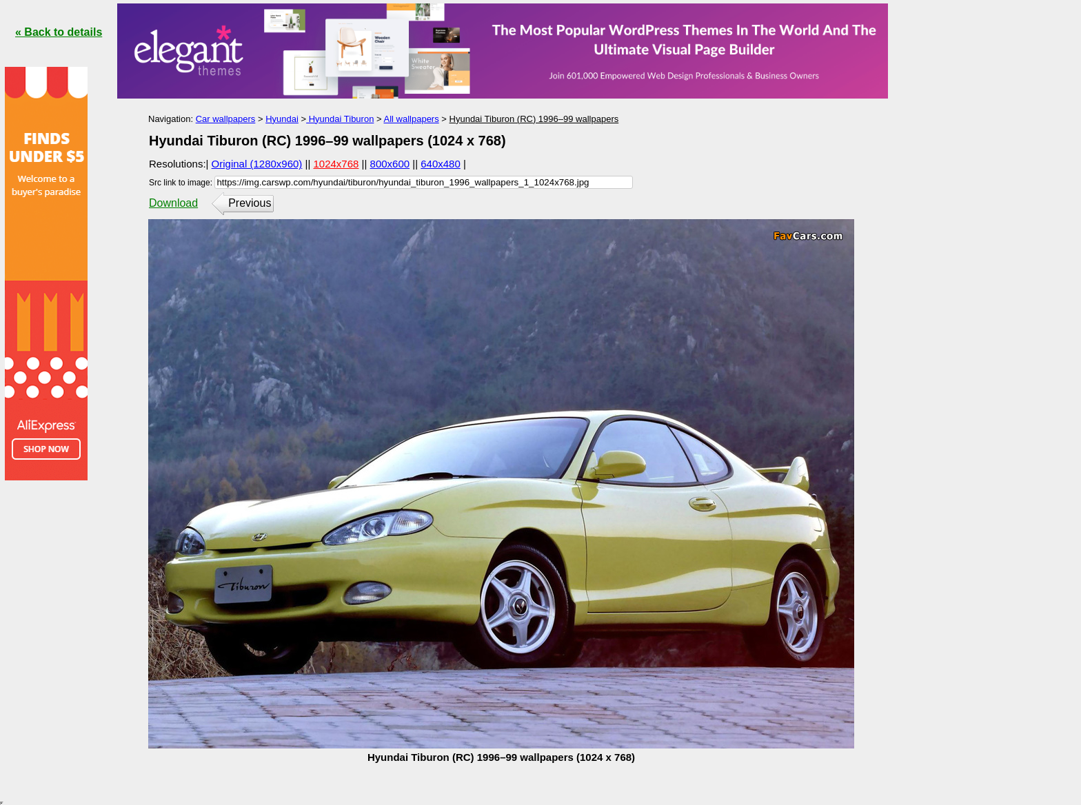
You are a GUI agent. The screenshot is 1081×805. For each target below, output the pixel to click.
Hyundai (282, 119)
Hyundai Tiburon (340, 119)
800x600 (390, 164)
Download (173, 203)
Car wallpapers (226, 119)
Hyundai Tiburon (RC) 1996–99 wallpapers (534, 119)
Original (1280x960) (257, 164)
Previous (249, 203)
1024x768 (336, 164)
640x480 (441, 164)
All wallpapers (411, 119)
